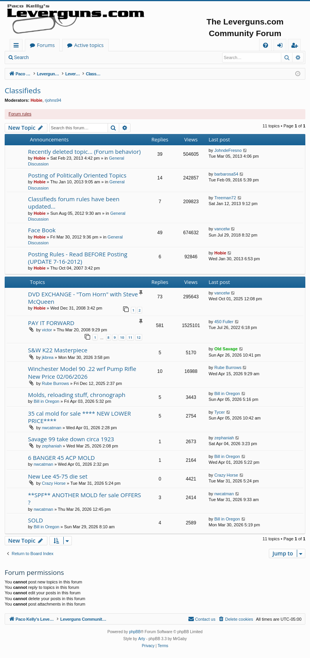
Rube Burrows (55, 383)
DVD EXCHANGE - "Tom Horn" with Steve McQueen (83, 297)
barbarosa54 (226, 174)
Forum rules (20, 113)
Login (45, 57)
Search (21, 57)
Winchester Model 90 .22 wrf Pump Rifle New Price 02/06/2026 (82, 372)
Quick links (17, 46)
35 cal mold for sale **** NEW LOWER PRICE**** (79, 417)
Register (71, 57)
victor (47, 329)
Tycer (219, 412)
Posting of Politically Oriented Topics (77, 175)
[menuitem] (265, 45)
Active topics (165, 45)
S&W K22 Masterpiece (57, 350)
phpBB (135, 632)
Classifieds (23, 90)
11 (130, 337)
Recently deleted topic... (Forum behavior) (84, 151)
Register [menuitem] (296, 46)
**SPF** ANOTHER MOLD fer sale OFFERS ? (84, 498)
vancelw (222, 228)
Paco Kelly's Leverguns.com (62, 45)
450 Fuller (223, 321)
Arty (141, 639)
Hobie (37, 100)
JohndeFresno (228, 150)
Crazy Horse (54, 483)
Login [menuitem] (281, 46)
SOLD (35, 520)
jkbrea (48, 357)
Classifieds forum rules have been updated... (73, 202)
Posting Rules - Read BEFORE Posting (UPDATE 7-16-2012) (77, 257)
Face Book (42, 230)
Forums (122, 45)
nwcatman (51, 427)
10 (122, 337)
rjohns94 (53, 100)
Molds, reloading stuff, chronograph (76, 395)
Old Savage (226, 348)
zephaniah (52, 446)
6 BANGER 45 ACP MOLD (61, 457)
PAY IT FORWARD (51, 323)
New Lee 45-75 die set (57, 476)
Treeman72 (225, 197)
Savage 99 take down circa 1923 (71, 439)
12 (139, 337)
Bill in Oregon (46, 401)
